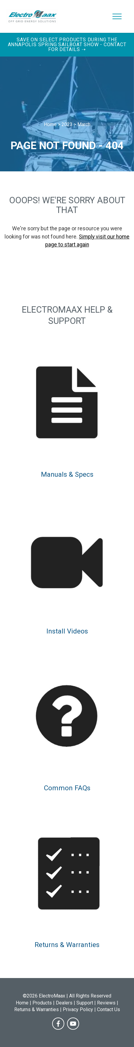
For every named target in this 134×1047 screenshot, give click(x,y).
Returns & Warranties (67, 945)
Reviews (106, 1003)
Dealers (64, 1003)
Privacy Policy (78, 1009)
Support (84, 1003)
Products (42, 1003)
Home (22, 1003)
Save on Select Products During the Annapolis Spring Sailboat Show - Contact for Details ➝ (67, 44)
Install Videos (67, 631)
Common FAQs (67, 788)
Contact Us (108, 1009)
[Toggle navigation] (117, 16)
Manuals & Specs (67, 474)
